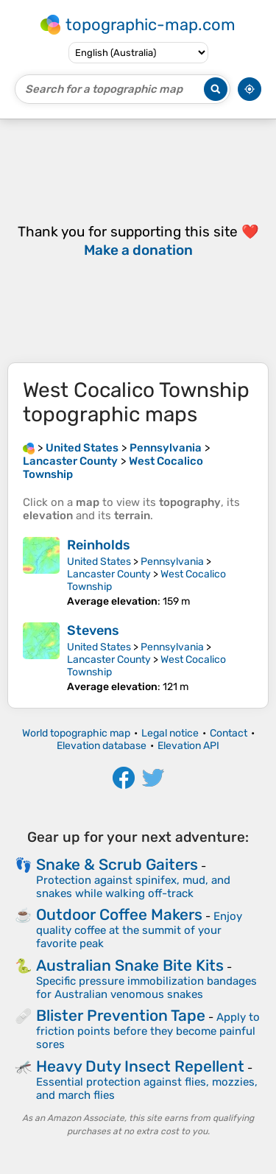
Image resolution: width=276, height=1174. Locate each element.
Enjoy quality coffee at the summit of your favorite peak (139, 930)
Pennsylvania (172, 561)
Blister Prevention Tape (120, 1015)
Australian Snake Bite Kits (130, 965)
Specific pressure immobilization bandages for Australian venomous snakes (146, 987)
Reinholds (98, 545)
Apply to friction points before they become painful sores (148, 1030)
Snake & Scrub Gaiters (117, 864)
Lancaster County (109, 574)
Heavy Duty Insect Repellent (140, 1066)
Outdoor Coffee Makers (119, 914)
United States (99, 561)
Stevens (93, 630)
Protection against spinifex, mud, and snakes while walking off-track (133, 887)
